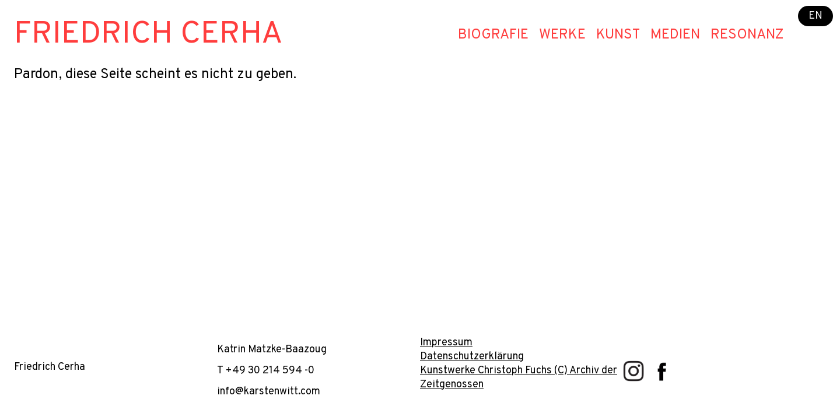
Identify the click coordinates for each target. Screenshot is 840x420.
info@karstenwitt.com (268, 391)
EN (815, 16)
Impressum (446, 342)
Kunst (618, 35)
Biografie (493, 35)
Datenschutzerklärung (472, 356)
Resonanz (747, 35)
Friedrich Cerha (148, 35)
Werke (562, 35)
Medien (675, 35)
